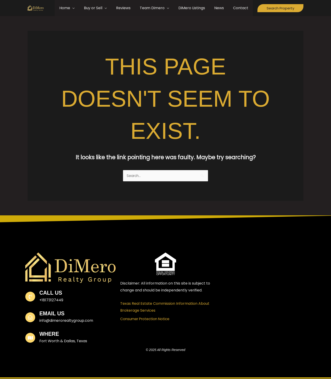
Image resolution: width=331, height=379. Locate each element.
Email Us (52, 314)
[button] (280, 8)
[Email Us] (30, 318)
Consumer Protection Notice (146, 319)
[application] (84, 8)
